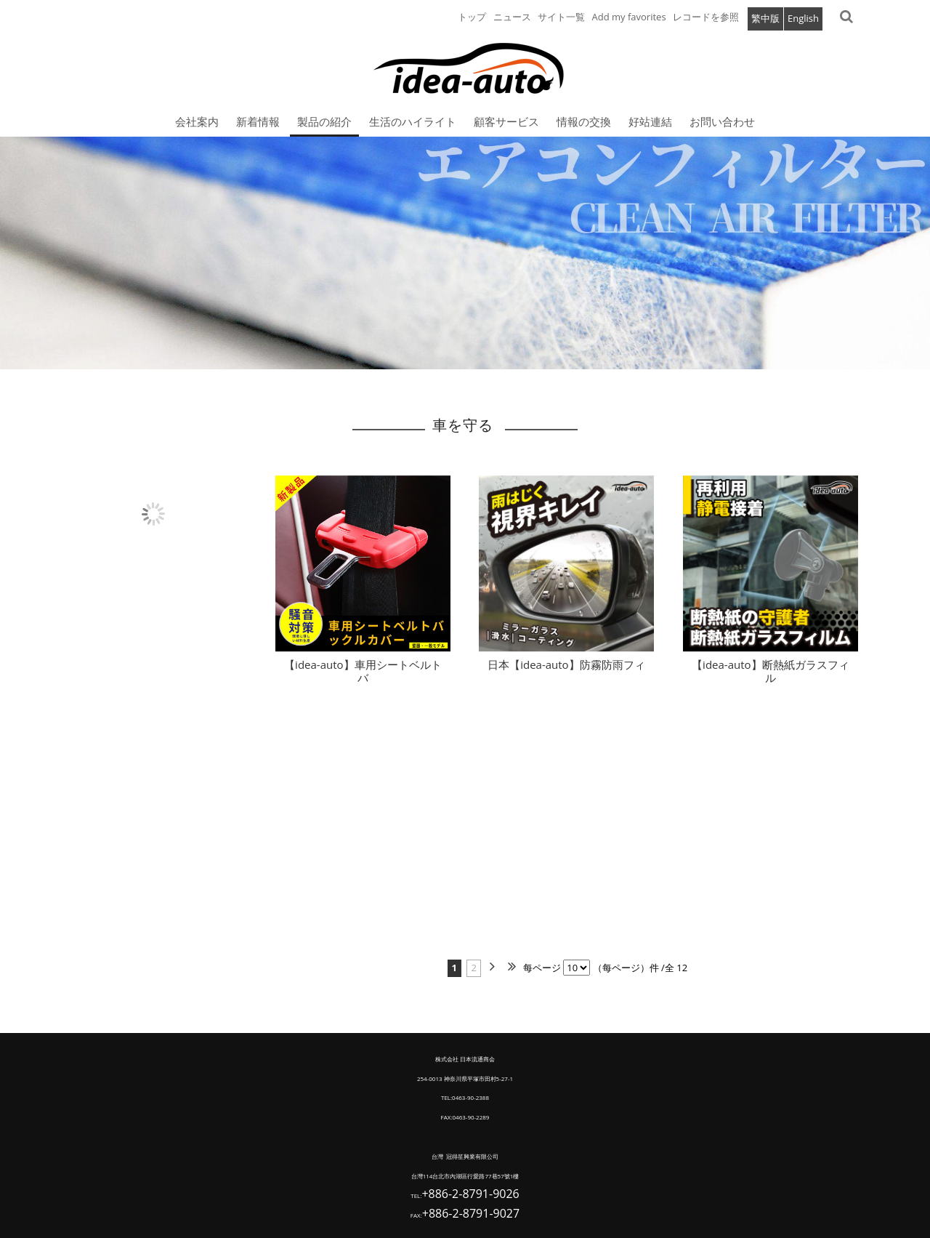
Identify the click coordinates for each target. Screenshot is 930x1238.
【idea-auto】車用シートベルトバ (362, 678)
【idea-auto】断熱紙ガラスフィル (770, 678)
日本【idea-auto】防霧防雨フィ (566, 671)
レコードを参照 (706, 16)
